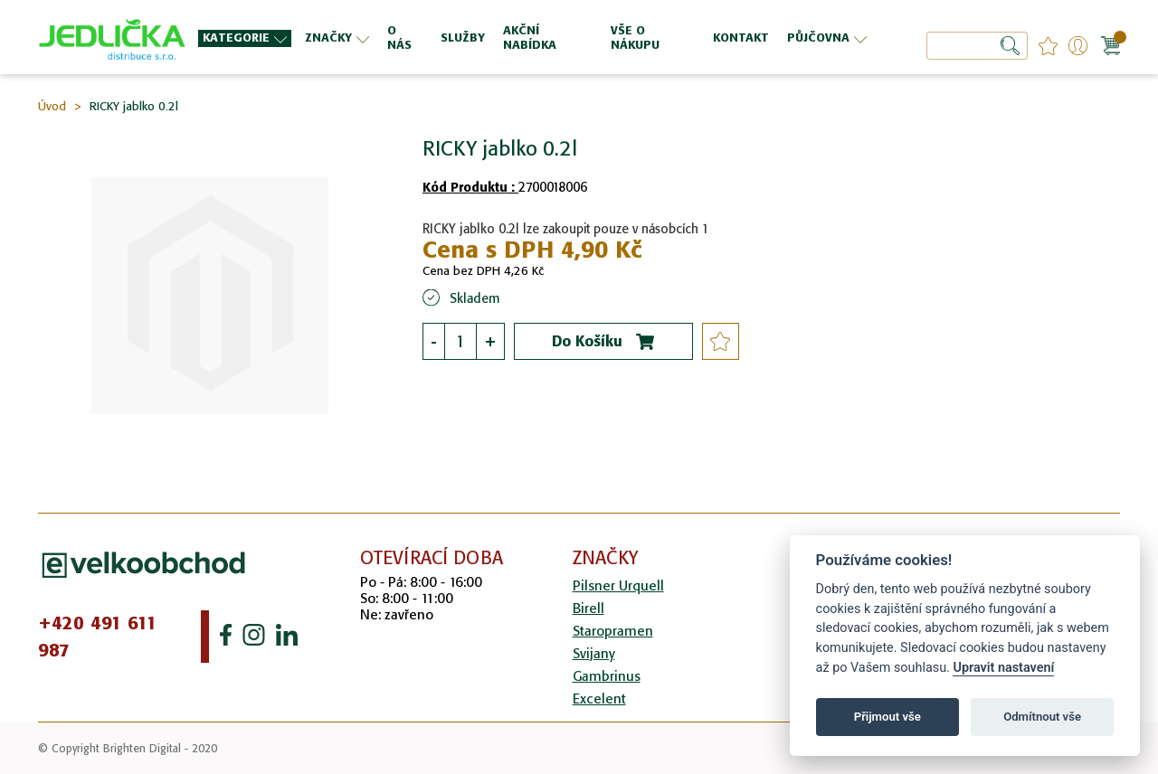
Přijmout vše (887, 716)
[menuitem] (244, 38)
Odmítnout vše (1042, 716)
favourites (1048, 45)
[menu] (534, 37)
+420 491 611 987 (97, 636)
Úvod (52, 106)
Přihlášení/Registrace (1077, 45)
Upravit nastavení (1003, 667)
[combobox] (977, 46)
